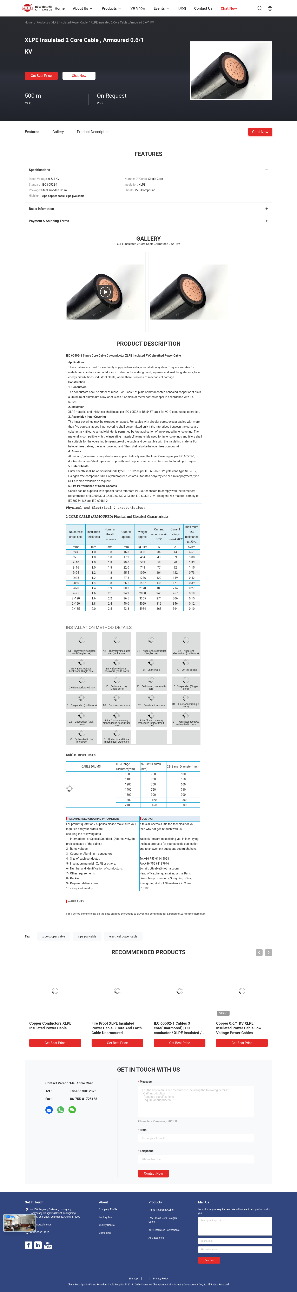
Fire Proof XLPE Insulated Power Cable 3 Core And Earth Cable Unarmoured (117, 1028)
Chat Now (79, 76)
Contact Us (105, 1232)
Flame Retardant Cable (160, 1209)
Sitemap (133, 1278)
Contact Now (153, 1173)
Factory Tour (106, 1217)
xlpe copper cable (53, 936)
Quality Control (107, 1225)
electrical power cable (123, 936)
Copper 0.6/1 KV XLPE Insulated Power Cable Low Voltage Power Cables (238, 1028)
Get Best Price (41, 76)
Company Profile (108, 1209)
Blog (182, 8)
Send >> (209, 1260)
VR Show (137, 8)
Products (42, 22)
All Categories (156, 1237)
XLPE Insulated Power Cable (69, 22)
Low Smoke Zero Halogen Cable (162, 1220)
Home (29, 22)
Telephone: (147, 1151)
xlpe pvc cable (87, 936)
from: (143, 1130)
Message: (146, 1081)
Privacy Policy (161, 1278)
